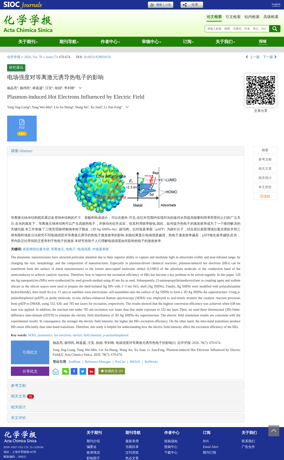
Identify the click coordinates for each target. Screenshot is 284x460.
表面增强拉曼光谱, (37, 249)
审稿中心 (151, 41)
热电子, (71, 249)
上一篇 (252, 57)
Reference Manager (98, 362)
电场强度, (84, 249)
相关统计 (18, 407)
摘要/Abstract (21, 151)
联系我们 (248, 441)
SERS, (32, 335)
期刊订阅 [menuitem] (209, 452)
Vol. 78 (37, 57)
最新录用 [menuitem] (132, 441)
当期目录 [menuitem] (132, 447)
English (276, 4)
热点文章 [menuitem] (132, 458)
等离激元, (58, 249)
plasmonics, (46, 335)
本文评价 (18, 418)
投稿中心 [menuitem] (171, 447)
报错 (262, 41)
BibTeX (135, 362)
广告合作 (248, 447)
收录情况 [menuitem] (93, 452)
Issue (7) (52, 57)
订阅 (188, 41)
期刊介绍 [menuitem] (93, 441)
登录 (159, 4)
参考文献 (18, 385)
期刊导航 (69, 41)
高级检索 (271, 17)
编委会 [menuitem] (92, 447)
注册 (168, 4)
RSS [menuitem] (206, 441)
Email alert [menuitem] (210, 447)
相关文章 (22, 396)
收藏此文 (111, 371)
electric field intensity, (88, 335)
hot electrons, (63, 335)
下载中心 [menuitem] (171, 452)
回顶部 (265, 196)
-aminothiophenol (116, 335)
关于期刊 (28, 41)
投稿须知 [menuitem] (171, 441)
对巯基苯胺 (100, 249)
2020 (27, 57)
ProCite (120, 362)
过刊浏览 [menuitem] (132, 452)
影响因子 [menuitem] (93, 458)
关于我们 (225, 41)
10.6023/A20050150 (97, 57)
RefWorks (151, 362)
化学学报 (13, 57)
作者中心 (110, 41)
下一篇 (270, 57)
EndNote (74, 362)
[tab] (125, 150)
